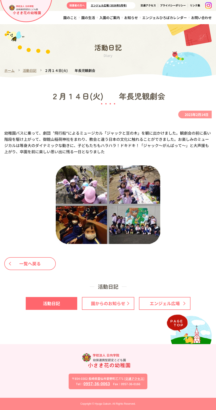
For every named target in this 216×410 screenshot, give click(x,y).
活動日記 (29, 70)
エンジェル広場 (167, 303)
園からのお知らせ (110, 303)
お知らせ (131, 17)
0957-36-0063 (96, 383)
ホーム (9, 70)
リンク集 (195, 5)
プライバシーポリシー (173, 5)
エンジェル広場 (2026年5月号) (109, 5)
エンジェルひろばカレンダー (164, 17)
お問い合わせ (201, 17)
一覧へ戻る (25, 263)
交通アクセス (148, 5)
